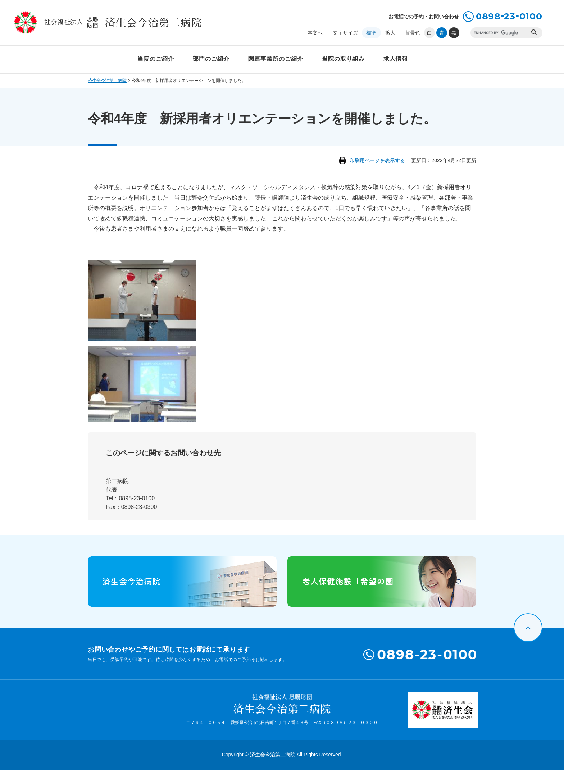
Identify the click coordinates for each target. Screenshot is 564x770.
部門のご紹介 (211, 59)
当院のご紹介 (155, 59)
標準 (371, 33)
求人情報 (395, 59)
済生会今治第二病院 (107, 80)
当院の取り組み (343, 59)
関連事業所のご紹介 (275, 59)
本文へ (315, 33)
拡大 (390, 33)
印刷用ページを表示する (377, 160)
